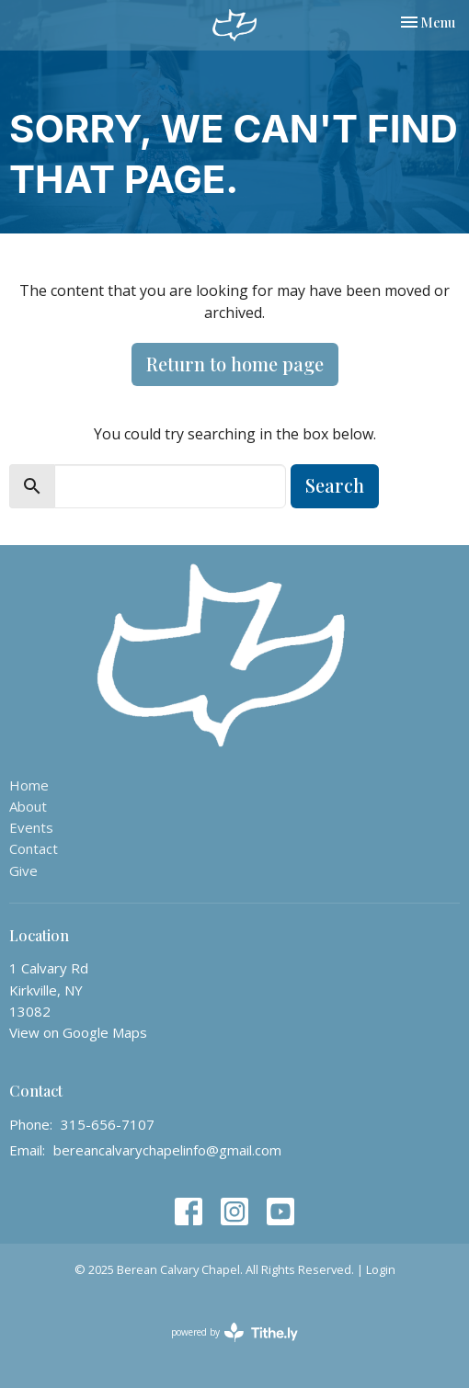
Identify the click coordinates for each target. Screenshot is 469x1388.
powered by (234, 1332)
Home (29, 785)
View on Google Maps (78, 1032)
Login (380, 1269)
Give (23, 870)
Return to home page (235, 363)
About (28, 806)
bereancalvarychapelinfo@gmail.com (167, 1150)
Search (334, 484)
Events (31, 827)
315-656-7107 (107, 1124)
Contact (33, 848)
